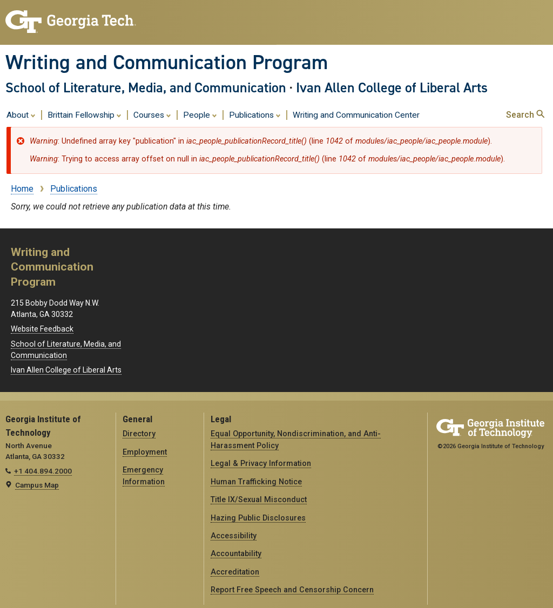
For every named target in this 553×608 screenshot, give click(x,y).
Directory (139, 433)
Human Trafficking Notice (256, 481)
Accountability (236, 553)
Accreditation (235, 572)
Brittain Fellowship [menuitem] (85, 114)
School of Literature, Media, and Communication (145, 87)
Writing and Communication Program (166, 62)
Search (525, 115)
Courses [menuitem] (152, 114)
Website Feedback (42, 329)
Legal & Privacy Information (261, 463)
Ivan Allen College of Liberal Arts (392, 87)
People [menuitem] (200, 114)
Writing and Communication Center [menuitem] (356, 115)
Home (22, 189)
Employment (145, 452)
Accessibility (234, 535)
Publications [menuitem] (255, 114)
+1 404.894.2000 (43, 471)
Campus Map (37, 485)
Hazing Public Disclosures (258, 518)
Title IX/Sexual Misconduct (259, 499)
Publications (73, 189)
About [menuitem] (21, 114)
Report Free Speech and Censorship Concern (292, 589)
